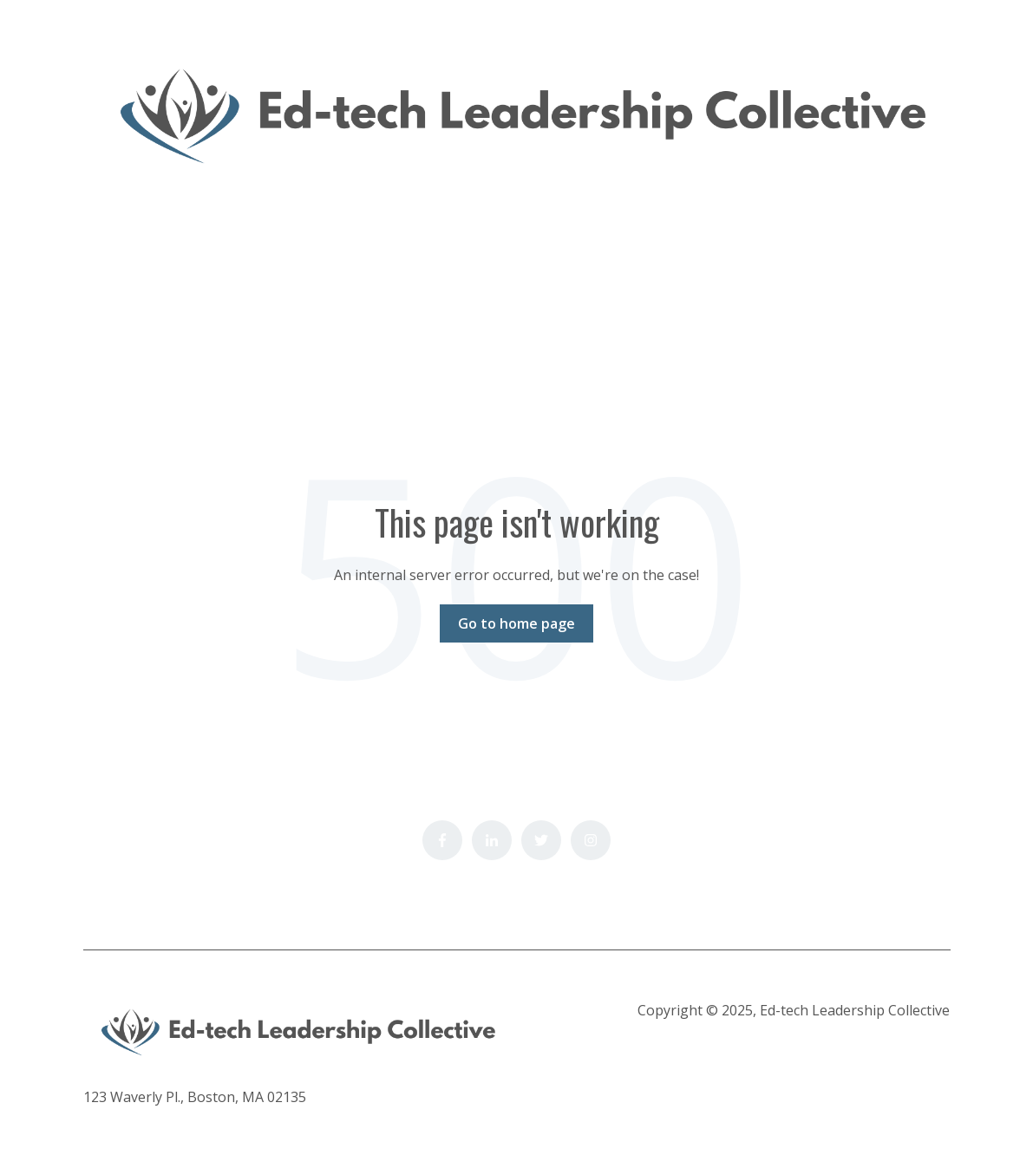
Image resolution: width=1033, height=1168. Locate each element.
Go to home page (516, 623)
